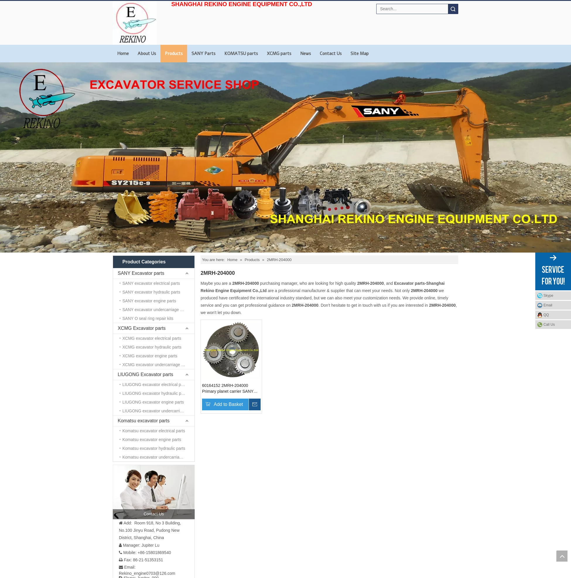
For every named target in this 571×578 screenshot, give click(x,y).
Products (174, 53)
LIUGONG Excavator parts (145, 294)
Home (123, 53)
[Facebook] (116, 508)
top (561, 556)
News (305, 53)
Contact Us (331, 53)
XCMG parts (279, 53)
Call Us (549, 325)
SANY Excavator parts (141, 273)
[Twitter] (144, 508)
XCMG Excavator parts (142, 284)
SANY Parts (204, 53)
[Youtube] (153, 508)
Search (453, 9)
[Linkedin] (135, 508)
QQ (546, 315)
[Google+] (125, 508)
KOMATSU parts (241, 53)
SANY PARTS (330, 494)
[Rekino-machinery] (381, 438)
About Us (147, 53)
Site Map (360, 53)
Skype (548, 296)
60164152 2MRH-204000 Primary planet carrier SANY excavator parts (228, 388)
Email (547, 305)
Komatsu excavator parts (144, 305)
